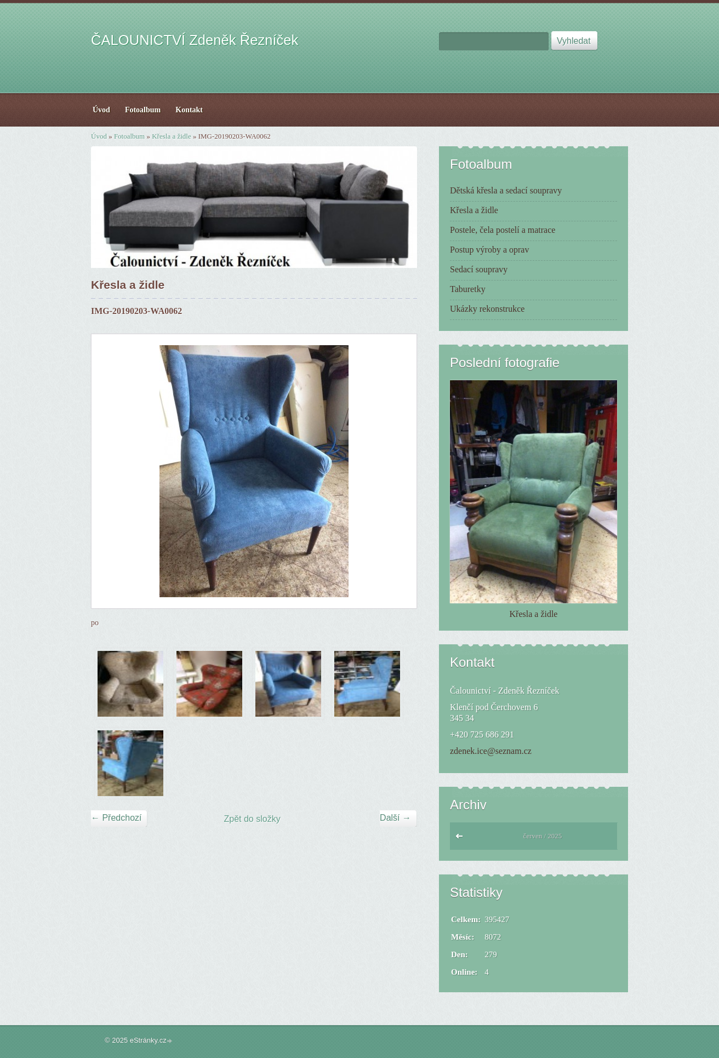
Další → (395, 817)
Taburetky (468, 289)
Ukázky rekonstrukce (487, 308)
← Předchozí (116, 817)
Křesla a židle (171, 136)
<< (461, 839)
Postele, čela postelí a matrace (502, 230)
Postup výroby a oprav (489, 249)
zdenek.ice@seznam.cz (491, 751)
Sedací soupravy (478, 269)
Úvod (99, 136)
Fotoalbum (129, 136)
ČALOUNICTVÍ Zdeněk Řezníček (194, 40)
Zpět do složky (252, 818)
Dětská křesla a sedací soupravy (506, 190)
